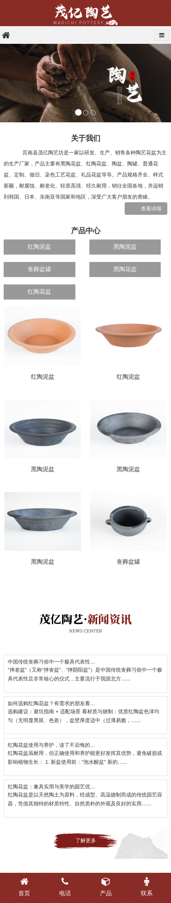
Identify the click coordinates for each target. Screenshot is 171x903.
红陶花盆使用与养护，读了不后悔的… (51, 745)
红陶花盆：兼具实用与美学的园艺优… (51, 787)
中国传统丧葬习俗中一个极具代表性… (51, 662)
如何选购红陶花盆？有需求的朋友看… (51, 703)
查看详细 (151, 208)
